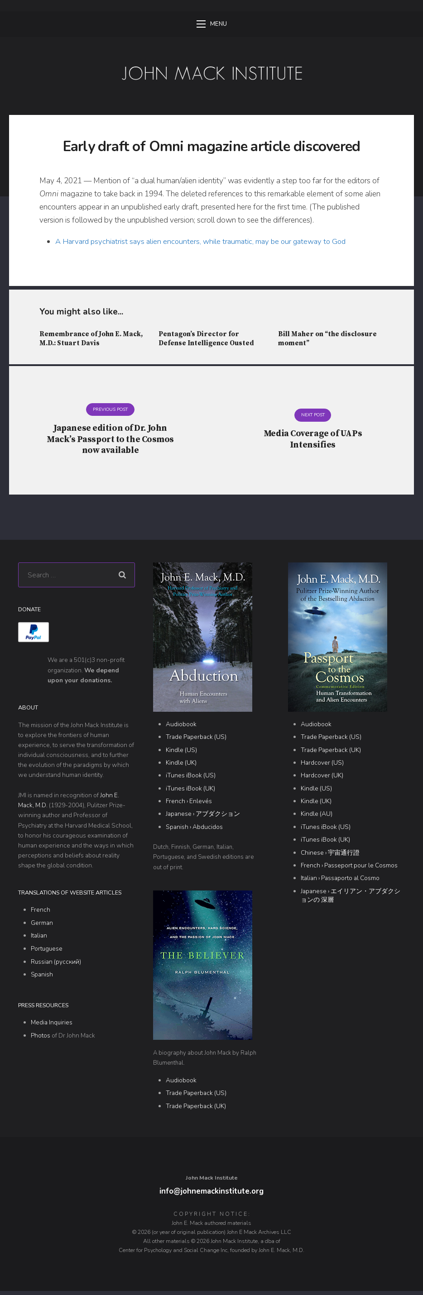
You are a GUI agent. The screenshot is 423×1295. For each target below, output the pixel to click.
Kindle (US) (181, 753)
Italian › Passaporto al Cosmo (340, 881)
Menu (211, 24)
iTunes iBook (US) (191, 779)
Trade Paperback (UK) (196, 1109)
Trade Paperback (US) (196, 740)
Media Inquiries (52, 1025)
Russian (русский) (56, 965)
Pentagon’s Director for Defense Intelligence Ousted (207, 339)
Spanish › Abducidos (194, 830)
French (40, 913)
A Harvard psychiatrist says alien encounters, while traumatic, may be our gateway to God (205, 242)
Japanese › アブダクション (203, 817)
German (42, 926)
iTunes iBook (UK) (190, 791)
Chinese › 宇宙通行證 (330, 856)
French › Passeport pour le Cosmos (349, 868)
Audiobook (181, 728)
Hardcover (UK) (322, 779)
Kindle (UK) (181, 766)
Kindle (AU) (316, 817)
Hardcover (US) (322, 766)
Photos (40, 1038)
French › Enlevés (189, 804)
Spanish (42, 977)
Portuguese (47, 951)
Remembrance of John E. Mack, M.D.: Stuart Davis (92, 339)
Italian (39, 939)
